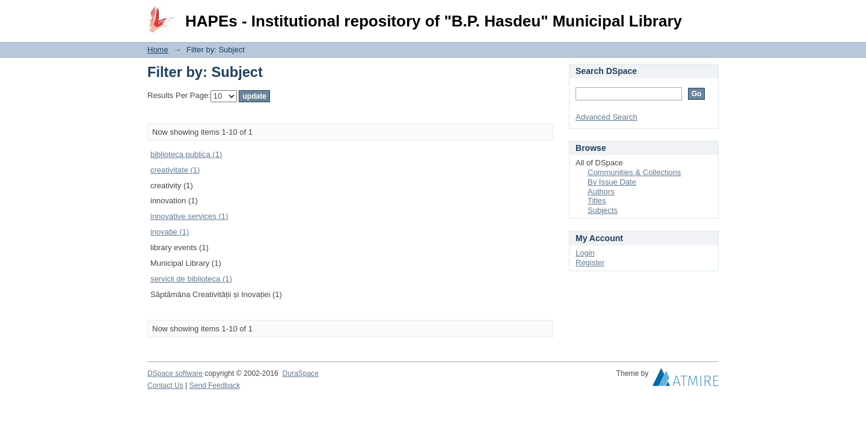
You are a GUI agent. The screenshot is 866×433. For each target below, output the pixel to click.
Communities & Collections (634, 172)
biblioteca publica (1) (186, 154)
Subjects (603, 210)
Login (709, 14)
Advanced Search (606, 116)
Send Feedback (215, 385)
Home (157, 49)
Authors (601, 191)
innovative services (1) (189, 216)
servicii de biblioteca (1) (191, 278)
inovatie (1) (169, 231)
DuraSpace (300, 373)
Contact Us (165, 385)
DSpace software (175, 373)
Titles (597, 200)
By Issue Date (612, 181)
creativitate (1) (175, 169)
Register (590, 262)
